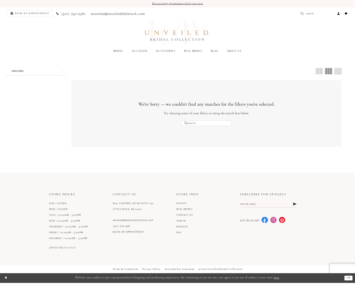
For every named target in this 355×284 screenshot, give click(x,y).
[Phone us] (71, 13)
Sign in (181, 222)
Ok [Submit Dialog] (348, 279)
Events (181, 204)
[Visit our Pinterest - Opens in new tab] (282, 222)
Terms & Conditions (125, 270)
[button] (338, 13)
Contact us (184, 216)
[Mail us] (118, 13)
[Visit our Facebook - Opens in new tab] (265, 222)
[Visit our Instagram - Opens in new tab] (273, 222)
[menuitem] (29, 13)
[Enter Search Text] (321, 14)
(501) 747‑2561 (122, 227)
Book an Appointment (128, 233)
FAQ (178, 233)
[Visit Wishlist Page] (346, 13)
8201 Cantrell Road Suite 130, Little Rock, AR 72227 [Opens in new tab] (133, 207)
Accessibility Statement (180, 270)
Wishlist (182, 228)
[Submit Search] (312, 14)
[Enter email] (269, 205)
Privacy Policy (151, 270)
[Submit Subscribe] (294, 205)
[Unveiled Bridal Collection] (177, 33)
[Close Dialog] (6, 279)
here (276, 279)
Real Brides (184, 210)
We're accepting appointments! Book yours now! (177, 3)
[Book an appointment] (30, 13)
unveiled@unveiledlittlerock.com (133, 221)
